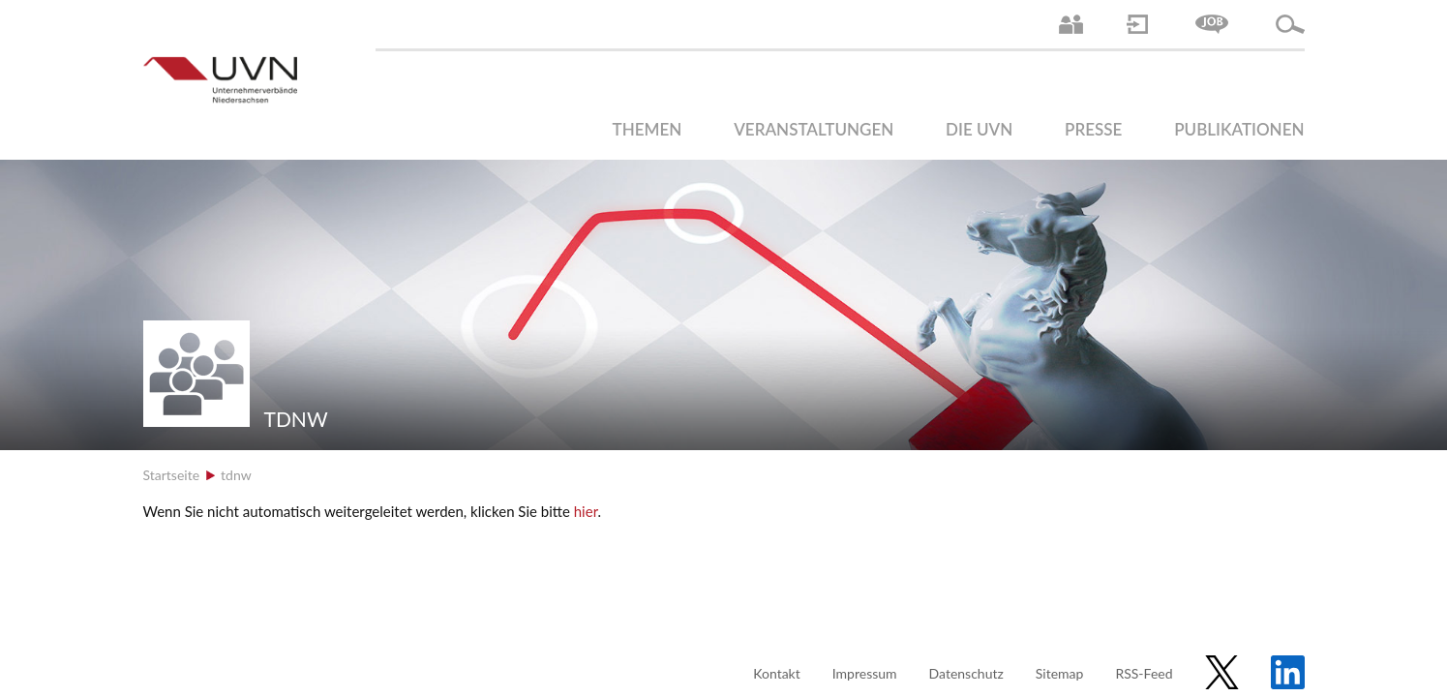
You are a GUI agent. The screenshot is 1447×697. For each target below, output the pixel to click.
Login (1137, 24)
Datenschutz (966, 673)
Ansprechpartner (1071, 24)
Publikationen (1239, 129)
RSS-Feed (1143, 673)
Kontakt (776, 673)
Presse (1093, 129)
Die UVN (979, 129)
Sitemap (1060, 673)
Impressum (864, 673)
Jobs (1211, 24)
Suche (1290, 24)
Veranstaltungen (813, 129)
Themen (647, 129)
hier (586, 511)
